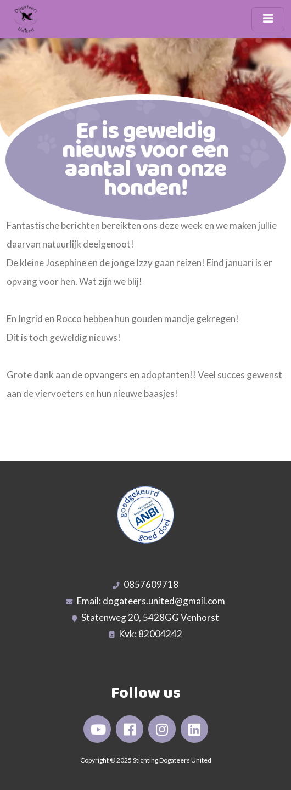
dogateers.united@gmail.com (164, 601)
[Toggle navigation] (267, 19)
